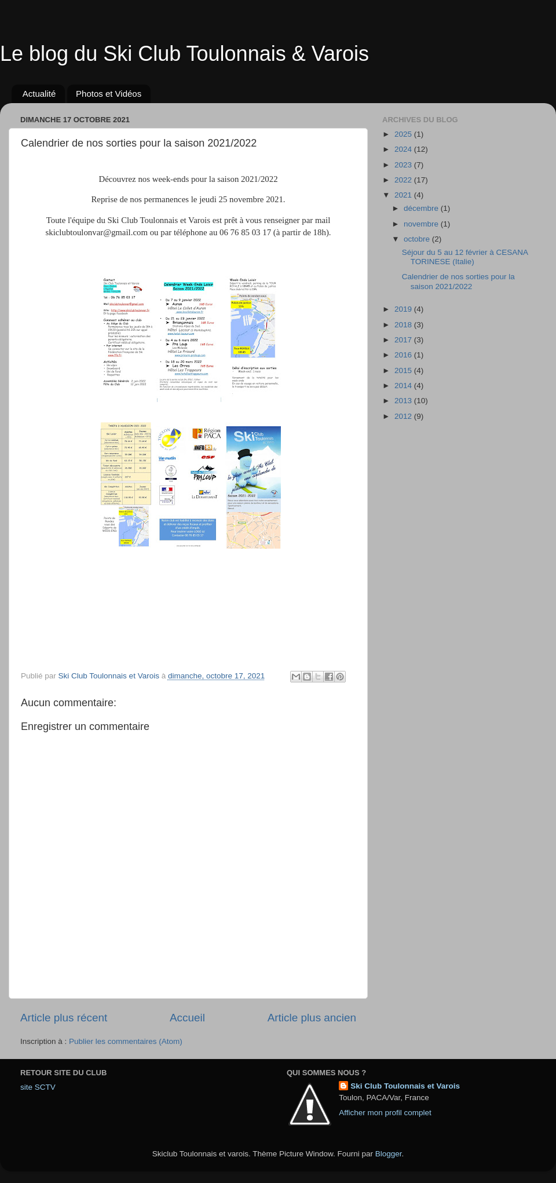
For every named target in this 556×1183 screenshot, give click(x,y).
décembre (422, 208)
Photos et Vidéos (108, 93)
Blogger (388, 1153)
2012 (404, 416)
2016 (404, 354)
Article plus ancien (312, 1018)
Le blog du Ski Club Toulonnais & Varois (184, 53)
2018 (404, 324)
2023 (404, 164)
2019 (404, 309)
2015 (404, 370)
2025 (404, 134)
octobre (418, 239)
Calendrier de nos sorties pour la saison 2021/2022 (458, 281)
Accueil (187, 1018)
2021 (404, 195)
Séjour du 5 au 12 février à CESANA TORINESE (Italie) (465, 257)
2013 (404, 400)
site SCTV (38, 1087)
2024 (404, 149)
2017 (404, 339)
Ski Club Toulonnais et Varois (405, 1086)
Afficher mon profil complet (385, 1112)
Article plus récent (63, 1018)
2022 (404, 180)
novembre (422, 224)
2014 (404, 385)
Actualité (39, 93)
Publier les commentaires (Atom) (125, 1041)
